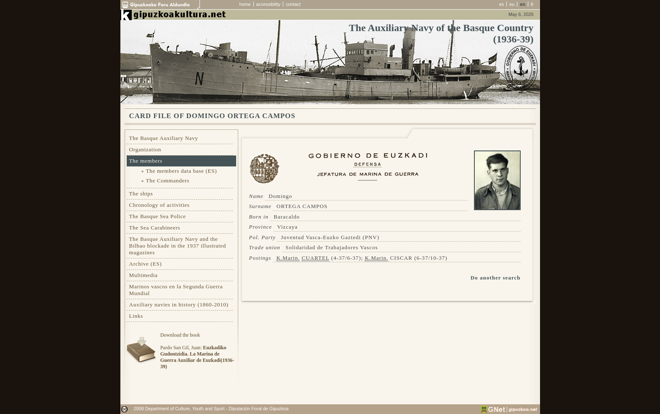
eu (511, 4)
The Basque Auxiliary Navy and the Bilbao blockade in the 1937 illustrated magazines (177, 246)
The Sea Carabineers (155, 227)
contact (293, 4)
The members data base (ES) (181, 171)
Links (136, 316)
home (245, 4)
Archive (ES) (145, 264)
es (501, 4)
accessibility (268, 4)
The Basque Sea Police (157, 216)
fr (532, 4)
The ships (141, 193)
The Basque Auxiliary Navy (163, 138)
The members (145, 161)
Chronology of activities (159, 205)
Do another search (496, 277)
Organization (145, 149)
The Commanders (167, 180)
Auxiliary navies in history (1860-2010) (179, 304)
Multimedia (143, 275)
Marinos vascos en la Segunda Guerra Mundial (176, 289)
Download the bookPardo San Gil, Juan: (197, 350)
